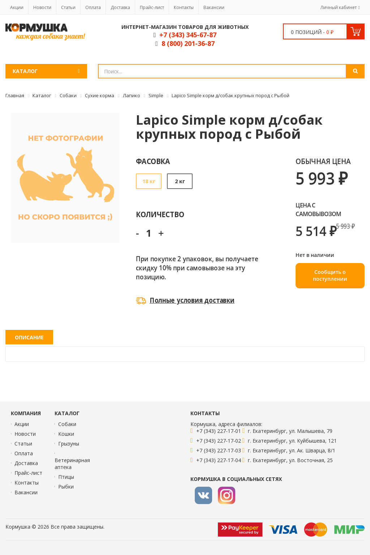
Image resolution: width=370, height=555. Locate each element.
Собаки (67, 424)
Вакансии (213, 7)
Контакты (184, 7)
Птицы (66, 476)
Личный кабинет (338, 7)
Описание (29, 337)
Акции (16, 7)
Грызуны (68, 443)
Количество (160, 214)
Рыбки (66, 486)
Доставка (120, 7)
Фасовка (153, 161)
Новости (42, 7)
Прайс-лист (152, 7)
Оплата (93, 7)
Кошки (66, 433)
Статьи (68, 7)
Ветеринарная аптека (72, 463)
